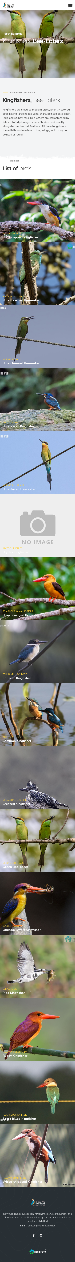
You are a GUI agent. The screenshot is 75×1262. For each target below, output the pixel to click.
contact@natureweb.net (41, 1225)
